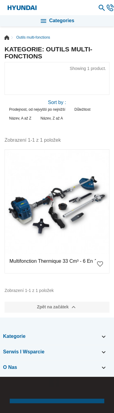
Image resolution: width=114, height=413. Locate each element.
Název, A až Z (20, 118)
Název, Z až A (51, 118)
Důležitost (82, 109)
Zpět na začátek (57, 307)
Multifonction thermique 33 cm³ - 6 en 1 (53, 261)
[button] (11, 390)
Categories (57, 21)
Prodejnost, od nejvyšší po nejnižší (37, 109)
